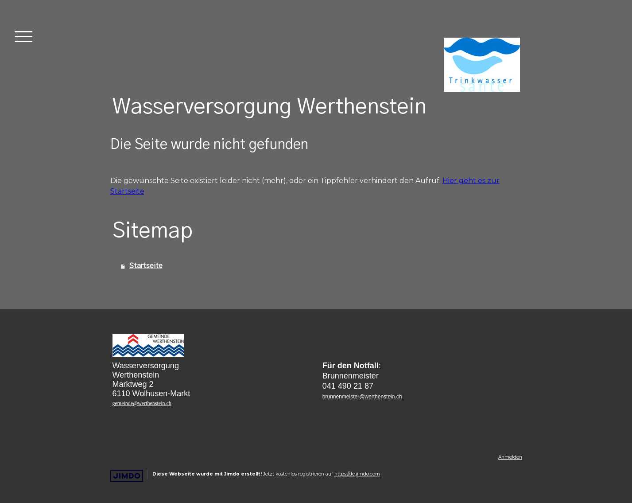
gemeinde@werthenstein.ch (141, 403)
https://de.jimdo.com (357, 474)
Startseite (146, 265)
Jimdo (126, 476)
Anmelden (510, 457)
